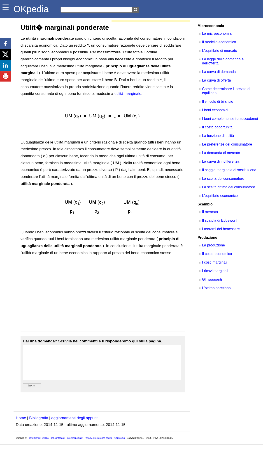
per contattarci (58, 445)
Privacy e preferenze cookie (98, 445)
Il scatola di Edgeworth (220, 220)
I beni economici (215, 110)
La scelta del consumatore (223, 178)
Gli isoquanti (212, 279)
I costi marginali (214, 262)
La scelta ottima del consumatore (228, 187)
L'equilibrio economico (220, 196)
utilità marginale (127, 93)
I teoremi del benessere (221, 229)
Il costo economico (217, 254)
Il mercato (210, 212)
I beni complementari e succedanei (230, 119)
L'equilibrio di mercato (219, 50)
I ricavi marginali (215, 271)
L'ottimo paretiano (216, 288)
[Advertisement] (103, 294)
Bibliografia (38, 425)
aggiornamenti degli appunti (74, 425)
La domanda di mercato (221, 153)
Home (21, 425)
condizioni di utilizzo (39, 445)
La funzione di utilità (218, 136)
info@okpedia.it (74, 445)
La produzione (213, 245)
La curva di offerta (216, 80)
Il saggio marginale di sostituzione (229, 170)
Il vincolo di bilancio (217, 101)
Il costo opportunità (217, 127)
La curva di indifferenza (220, 161)
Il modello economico (219, 42)
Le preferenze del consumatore (227, 144)
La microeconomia (217, 33)
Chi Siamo (119, 445)
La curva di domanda (219, 72)
